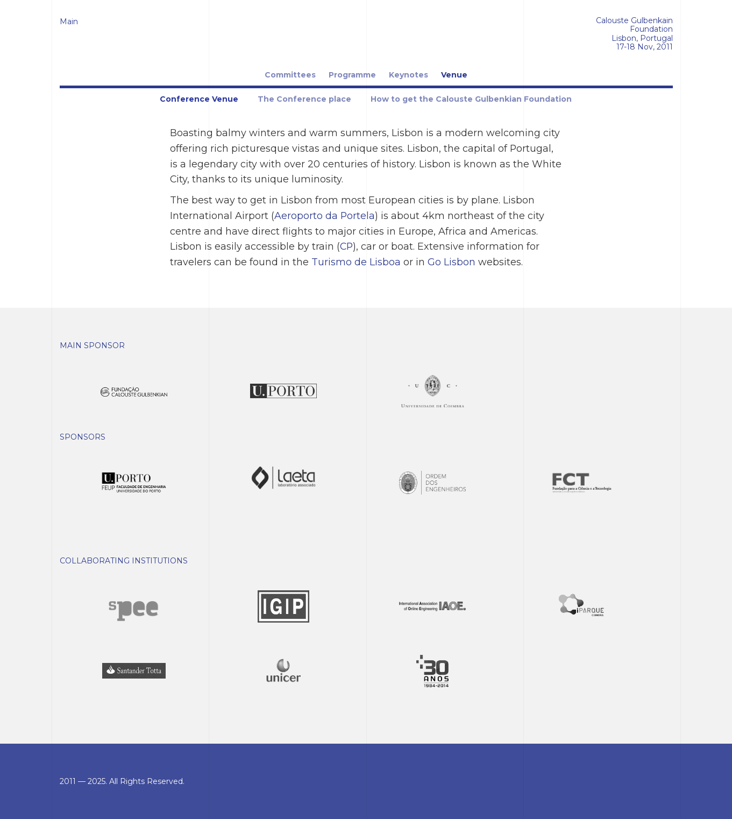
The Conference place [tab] (304, 99)
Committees (290, 75)
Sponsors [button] (82, 437)
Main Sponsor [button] (92, 345)
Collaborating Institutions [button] (124, 561)
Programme (352, 75)
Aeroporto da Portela (324, 215)
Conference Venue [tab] (199, 99)
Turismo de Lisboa (356, 261)
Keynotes (408, 75)
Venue (454, 75)
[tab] (366, 345)
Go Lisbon (451, 261)
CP (346, 246)
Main (69, 21)
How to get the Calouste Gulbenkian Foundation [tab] (471, 99)
